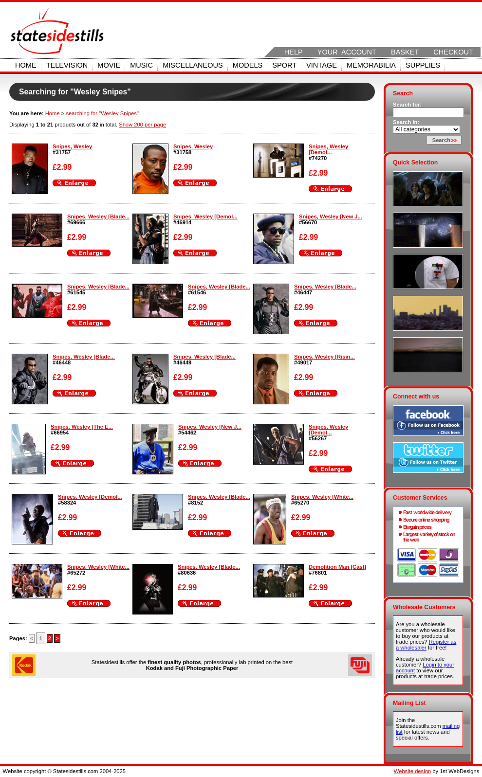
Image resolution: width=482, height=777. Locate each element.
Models (247, 65)
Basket (405, 52)
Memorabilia (371, 65)
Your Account (346, 52)
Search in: (406, 122)
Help (293, 52)
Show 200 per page (142, 124)
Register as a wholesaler (426, 645)
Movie (108, 65)
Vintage (321, 65)
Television (67, 65)
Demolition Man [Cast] (337, 567)
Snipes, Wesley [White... (322, 497)
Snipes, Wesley (72, 146)
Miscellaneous (193, 65)
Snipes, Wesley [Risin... (324, 357)
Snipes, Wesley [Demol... (328, 149)
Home (26, 65)
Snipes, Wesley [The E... (82, 427)
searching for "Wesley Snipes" (102, 113)
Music (141, 65)
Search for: (407, 105)
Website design (412, 771)
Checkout (453, 52)
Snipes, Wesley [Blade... (98, 216)
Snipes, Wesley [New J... (330, 216)
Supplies (423, 65)
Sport (284, 65)
